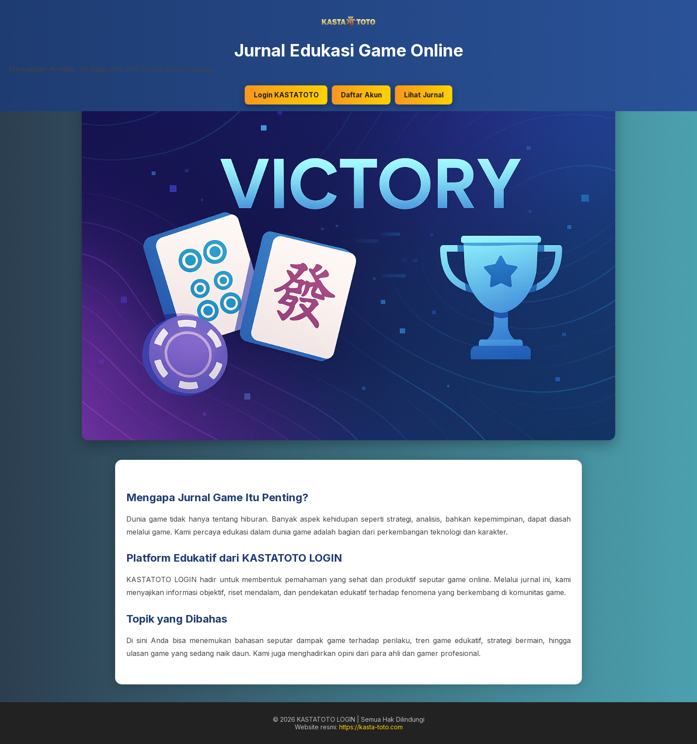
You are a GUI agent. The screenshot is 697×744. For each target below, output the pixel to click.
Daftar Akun (361, 95)
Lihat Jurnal (424, 95)
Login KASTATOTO (286, 95)
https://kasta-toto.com (371, 727)
